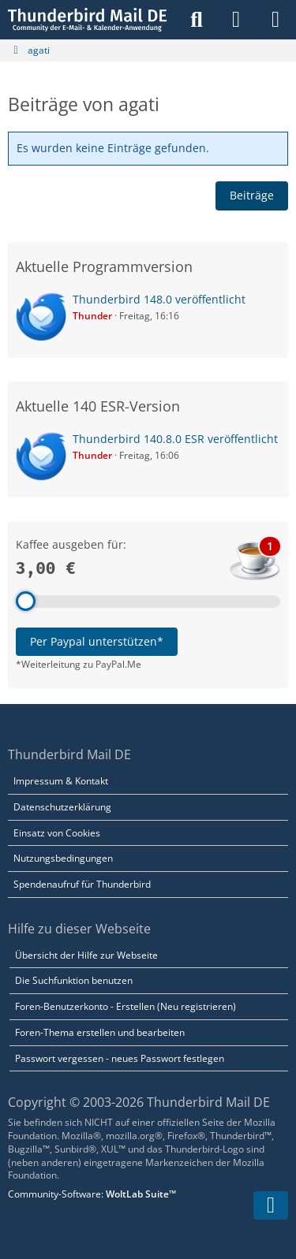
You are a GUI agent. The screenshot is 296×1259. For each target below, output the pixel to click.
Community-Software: (92, 1194)
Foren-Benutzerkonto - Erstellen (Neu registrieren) (125, 1006)
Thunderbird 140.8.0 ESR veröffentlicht (175, 438)
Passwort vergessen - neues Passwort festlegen (119, 1058)
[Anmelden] (236, 19)
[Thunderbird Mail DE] (87, 19)
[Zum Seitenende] (270, 1205)
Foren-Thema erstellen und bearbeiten (100, 1032)
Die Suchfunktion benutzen (74, 980)
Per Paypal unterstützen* (96, 641)
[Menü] (275, 19)
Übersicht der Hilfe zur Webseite (86, 955)
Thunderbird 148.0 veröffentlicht (159, 299)
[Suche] (196, 19)
